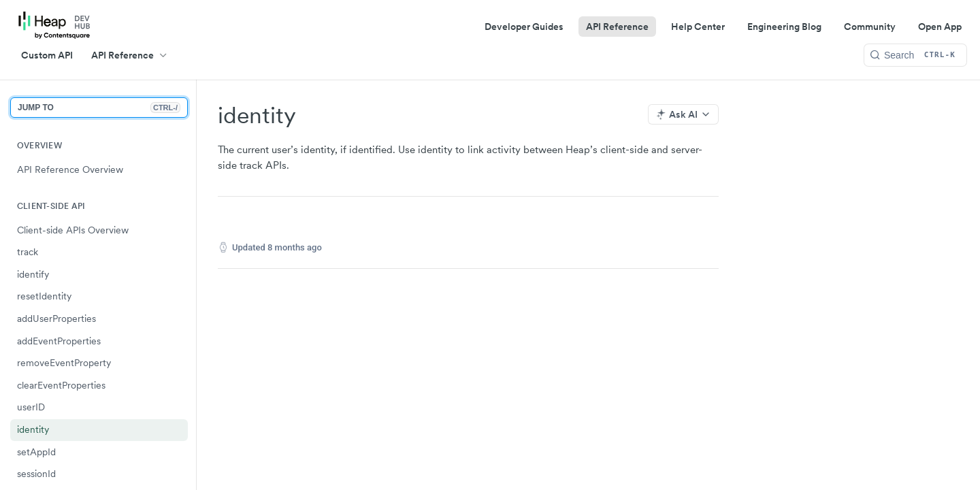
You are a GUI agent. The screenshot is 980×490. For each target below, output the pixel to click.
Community (870, 26)
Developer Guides (524, 26)
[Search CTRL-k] (915, 55)
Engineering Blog (784, 26)
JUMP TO (99, 107)
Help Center (698, 26)
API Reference (617, 26)
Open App (940, 26)
